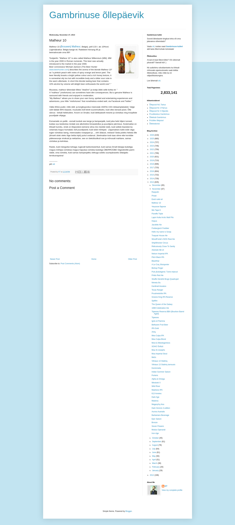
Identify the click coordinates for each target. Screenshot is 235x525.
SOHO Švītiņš (157, 346)
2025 (152, 139)
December (156, 185)
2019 (152, 160)
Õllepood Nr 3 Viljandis (158, 111)
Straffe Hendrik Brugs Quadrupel (165, 279)
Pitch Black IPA (158, 257)
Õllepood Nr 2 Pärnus (158, 108)
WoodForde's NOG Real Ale (163, 239)
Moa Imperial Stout (159, 354)
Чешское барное (159, 207)
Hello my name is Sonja (161, 232)
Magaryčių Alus (158, 404)
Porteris (155, 375)
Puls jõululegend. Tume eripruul (165, 272)
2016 (152, 171)
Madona (155, 401)
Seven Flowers (158, 426)
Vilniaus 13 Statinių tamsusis (163, 364)
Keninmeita (156, 368)
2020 (152, 157)
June (154, 452)
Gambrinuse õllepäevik (96, 15)
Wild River (156, 386)
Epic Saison (156, 419)
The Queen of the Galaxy (162, 304)
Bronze (154, 422)
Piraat (154, 196)
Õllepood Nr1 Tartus (157, 105)
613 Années (156, 393)
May (154, 456)
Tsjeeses (155, 317)
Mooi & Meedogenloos (161, 343)
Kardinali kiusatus (159, 286)
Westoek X (156, 383)
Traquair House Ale (159, 235)
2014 (152, 178)
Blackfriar (155, 261)
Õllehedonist (154, 124)
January (155, 470)
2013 (152, 182)
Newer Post (55, 259)
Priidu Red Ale (157, 275)
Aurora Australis (158, 412)
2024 (152, 142)
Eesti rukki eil (157, 199)
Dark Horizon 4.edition (161, 408)
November (156, 189)
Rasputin (155, 192)
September (157, 441)
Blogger (128, 511)
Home (93, 259)
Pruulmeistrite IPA (159, 293)
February (156, 467)
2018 (152, 164)
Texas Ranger (157, 290)
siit (53, 164)
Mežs (154, 357)
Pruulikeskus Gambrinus (159, 114)
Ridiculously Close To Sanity (163, 246)
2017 (152, 167)
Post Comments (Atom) (70, 263)
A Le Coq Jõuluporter (160, 264)
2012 (152, 475)
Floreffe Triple (157, 214)
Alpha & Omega (158, 379)
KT (166, 486)
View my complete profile (172, 490)
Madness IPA (157, 390)
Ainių (154, 332)
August (155, 445)
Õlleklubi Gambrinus (157, 117)
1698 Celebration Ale (160, 308)
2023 (152, 146)
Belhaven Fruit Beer (160, 325)
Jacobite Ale (157, 225)
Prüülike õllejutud (156, 120)
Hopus (154, 221)
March (155, 463)
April (154, 460)
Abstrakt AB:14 (158, 250)
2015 (152, 175)
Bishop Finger (157, 268)
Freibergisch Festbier (160, 228)
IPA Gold (155, 328)
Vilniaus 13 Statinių (159, 361)
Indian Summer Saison (161, 372)
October (155, 438)
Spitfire (154, 301)
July (154, 449)
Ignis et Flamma (158, 321)
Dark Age (155, 397)
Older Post (132, 259)
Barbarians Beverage (160, 415)
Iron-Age (155, 433)
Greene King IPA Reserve (162, 297)
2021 (152, 153)
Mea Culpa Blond (159, 339)
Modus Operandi (158, 430)
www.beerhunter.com (58, 69)
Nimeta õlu (156, 283)
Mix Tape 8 (156, 210)
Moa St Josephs (158, 350)
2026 (152, 135)
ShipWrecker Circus (160, 243)
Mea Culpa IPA (158, 336)
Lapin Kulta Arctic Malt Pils (162, 217)
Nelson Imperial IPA (160, 254)
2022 (152, 149)
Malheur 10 (156, 203)
